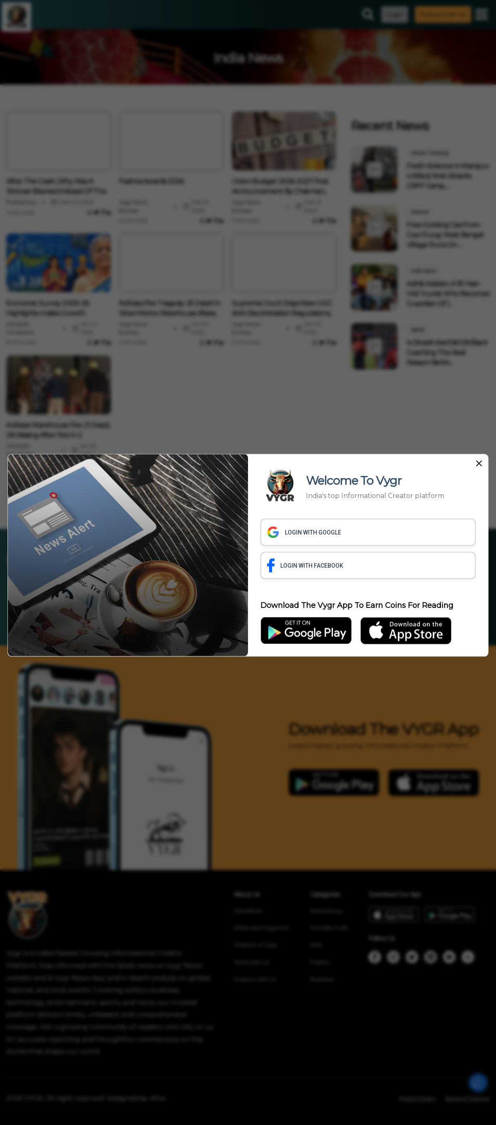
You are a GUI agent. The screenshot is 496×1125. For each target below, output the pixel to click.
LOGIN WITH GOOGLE (304, 532)
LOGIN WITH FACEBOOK (305, 565)
